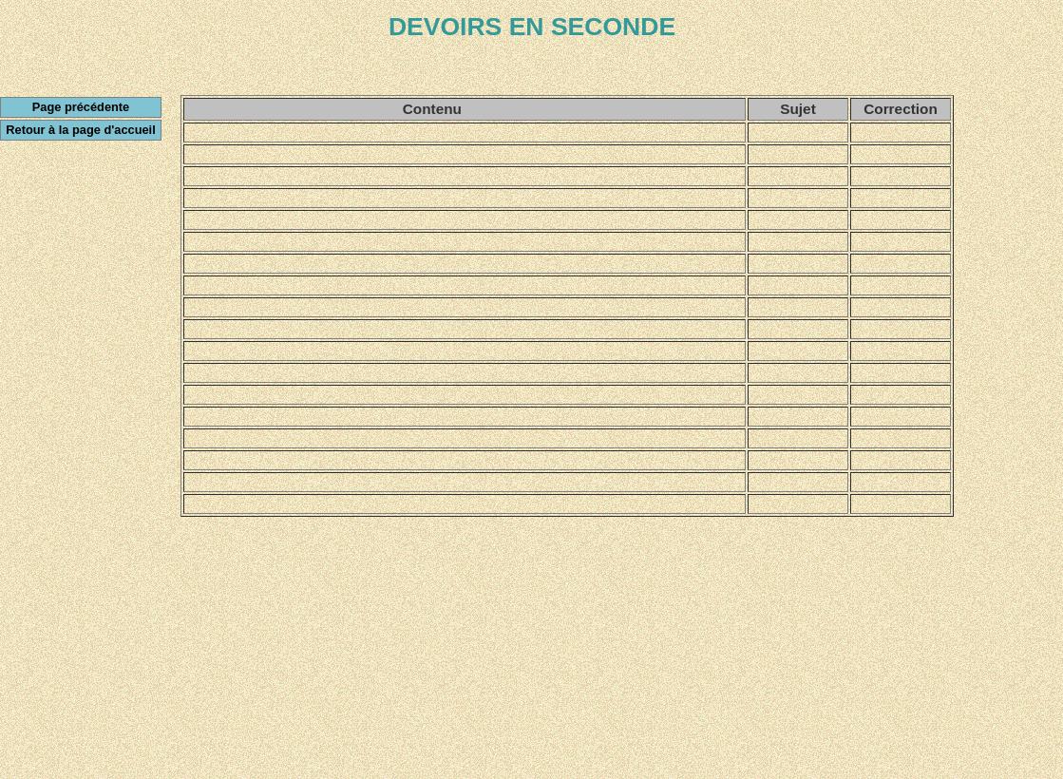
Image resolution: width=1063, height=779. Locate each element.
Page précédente (80, 107)
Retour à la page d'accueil (80, 130)
